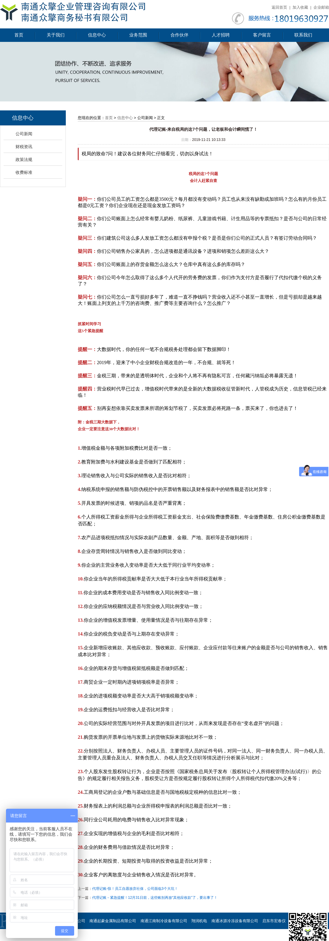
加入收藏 (300, 7)
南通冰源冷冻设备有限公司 (234, 921)
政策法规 (24, 159)
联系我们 (303, 35)
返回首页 (279, 7)
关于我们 (56, 35)
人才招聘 (221, 35)
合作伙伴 (179, 35)
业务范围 (138, 35)
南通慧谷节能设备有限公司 (231, 937)
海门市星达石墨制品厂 (85, 937)
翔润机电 (199, 921)
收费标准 (24, 172)
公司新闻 (24, 133)
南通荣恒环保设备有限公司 (179, 937)
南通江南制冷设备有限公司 (164, 921)
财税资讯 (24, 146)
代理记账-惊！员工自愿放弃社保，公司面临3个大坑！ (135, 889)
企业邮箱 (321, 7)
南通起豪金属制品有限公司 (112, 921)
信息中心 (97, 35)
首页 (18, 35)
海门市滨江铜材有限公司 (130, 937)
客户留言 (262, 35)
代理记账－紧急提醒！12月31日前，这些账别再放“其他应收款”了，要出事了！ (154, 898)
